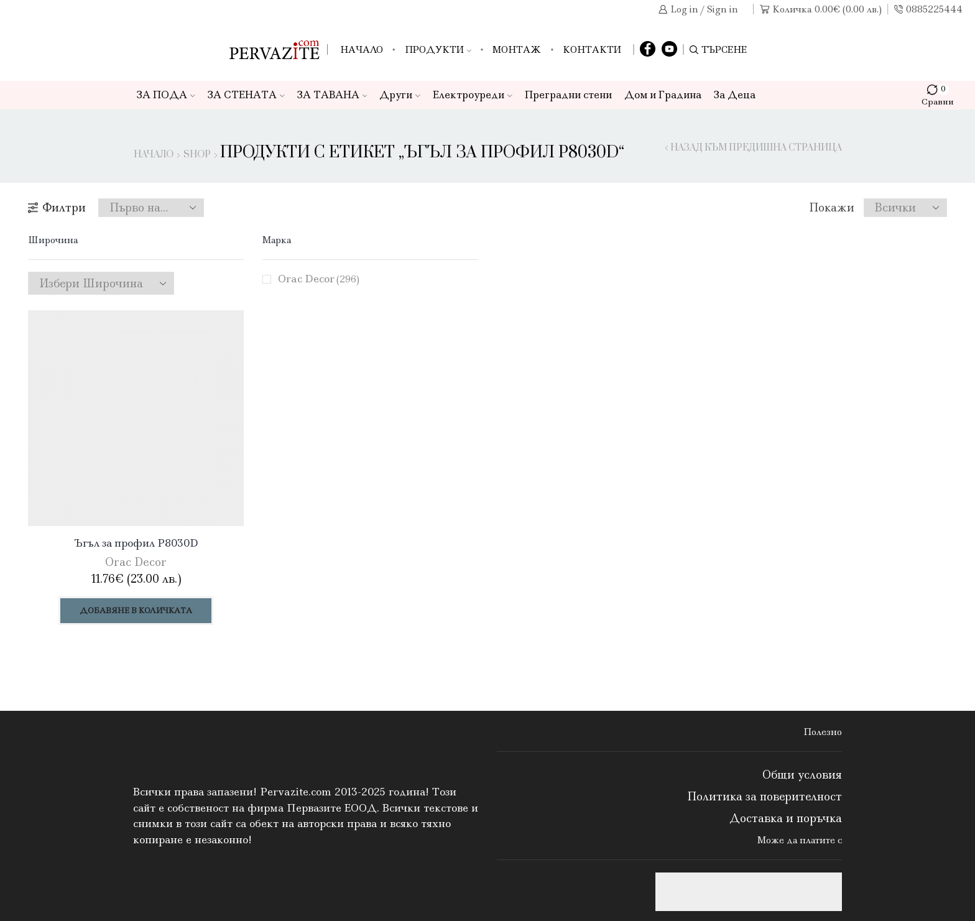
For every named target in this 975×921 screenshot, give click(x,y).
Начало (361, 50)
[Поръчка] (151, 207)
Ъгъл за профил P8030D (136, 543)
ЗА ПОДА (166, 94)
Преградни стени (568, 94)
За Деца (735, 94)
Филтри (57, 207)
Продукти (438, 50)
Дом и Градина (662, 94)
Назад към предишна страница (756, 148)
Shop (197, 154)
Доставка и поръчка (785, 818)
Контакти (592, 50)
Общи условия (802, 774)
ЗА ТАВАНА (332, 94)
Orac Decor (318, 278)
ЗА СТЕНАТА (246, 94)
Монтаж (516, 50)
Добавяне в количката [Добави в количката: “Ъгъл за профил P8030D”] (136, 610)
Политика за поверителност (764, 796)
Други (399, 94)
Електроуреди (472, 94)
